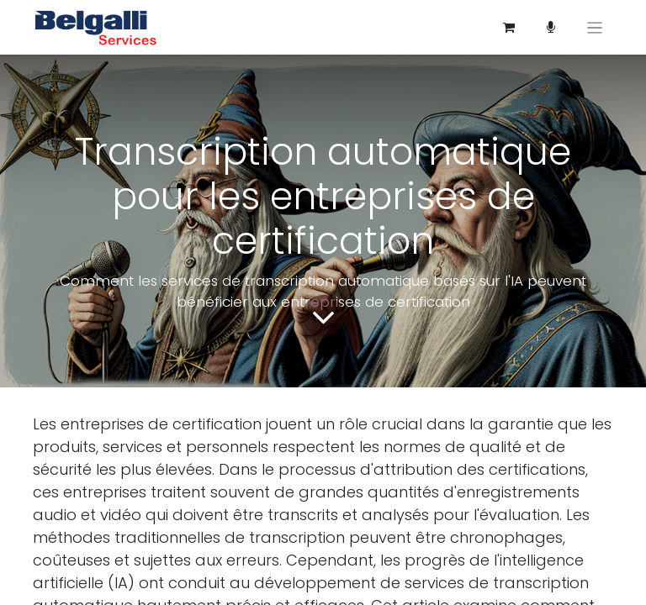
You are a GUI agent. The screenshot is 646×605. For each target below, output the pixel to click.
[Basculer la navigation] (595, 27)
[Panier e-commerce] (551, 28)
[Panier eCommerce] (509, 28)
